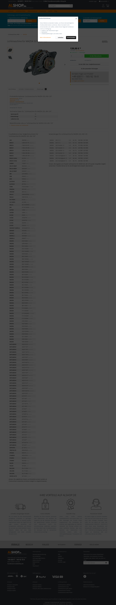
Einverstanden (71, 37)
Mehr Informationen (45, 37)
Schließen (60, 37)
